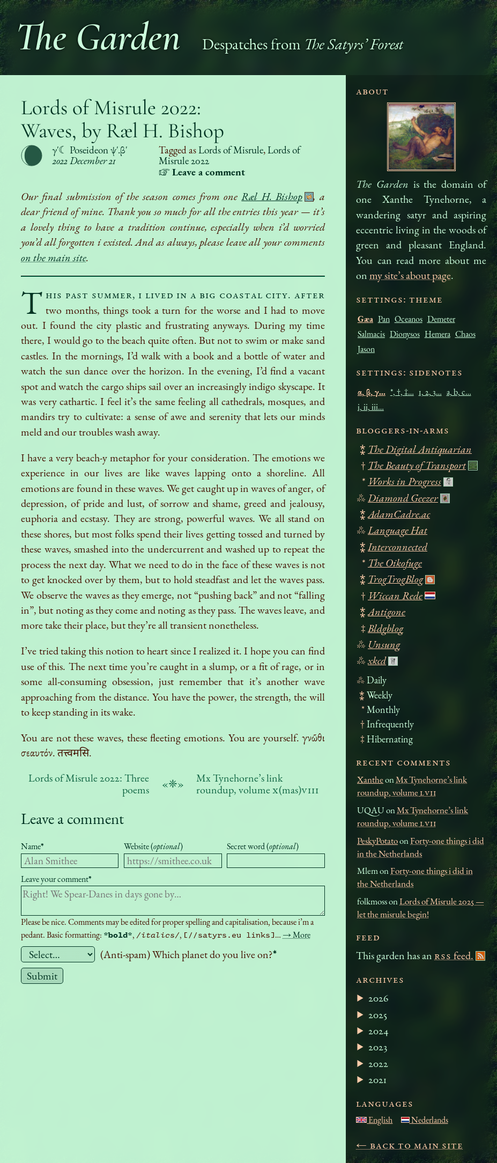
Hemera (437, 334)
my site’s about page (410, 275)
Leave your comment (56, 879)
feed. (453, 955)
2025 (377, 1014)
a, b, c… (459, 392)
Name (32, 846)
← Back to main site (409, 1145)
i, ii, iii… (371, 407)
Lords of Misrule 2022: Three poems (88, 784)
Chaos (465, 334)
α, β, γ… (371, 392)
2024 (378, 1030)
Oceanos (408, 319)
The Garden (98, 37)
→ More (296, 934)
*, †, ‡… (402, 392)
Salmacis (371, 334)
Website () (153, 846)
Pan (384, 319)
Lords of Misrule (230, 150)
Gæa (365, 319)
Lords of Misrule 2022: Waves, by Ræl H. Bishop (122, 119)
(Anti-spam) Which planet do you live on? (188, 954)
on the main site (53, 257)
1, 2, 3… (430, 392)
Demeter (441, 319)
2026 (378, 998)
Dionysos (405, 334)
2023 (377, 1047)
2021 (377, 1079)
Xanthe (370, 779)
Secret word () (263, 846)
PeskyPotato (377, 841)
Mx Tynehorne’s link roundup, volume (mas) (257, 784)
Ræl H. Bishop (271, 196)
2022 (378, 1063)
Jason (366, 349)
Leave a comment (72, 818)
